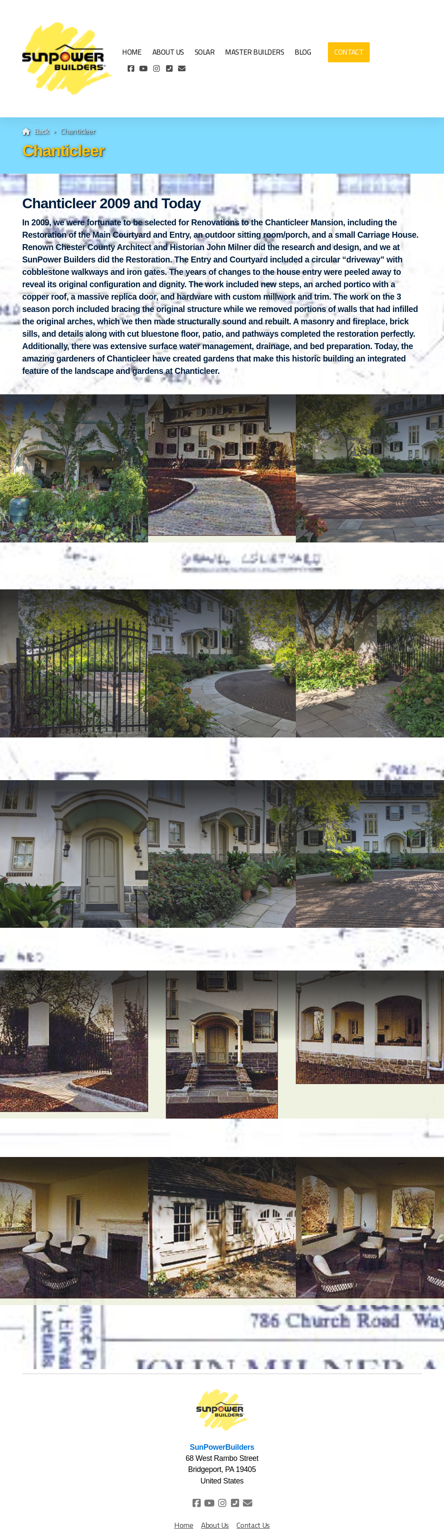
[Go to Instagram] (156, 68)
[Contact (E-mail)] (181, 68)
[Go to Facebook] (130, 68)
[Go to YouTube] (143, 68)
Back (41, 131)
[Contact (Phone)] (169, 68)
